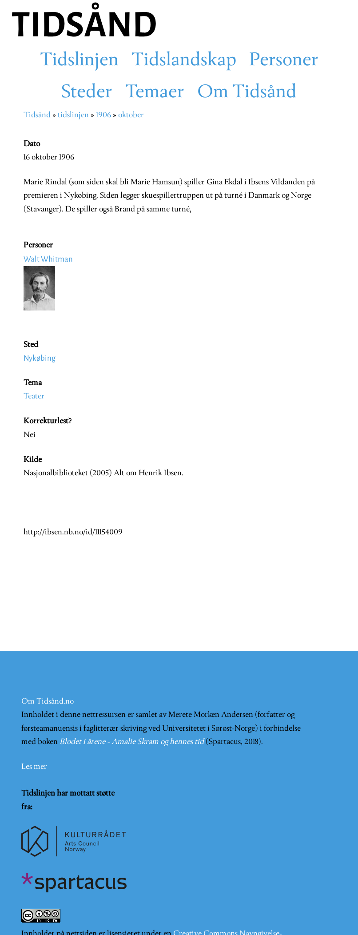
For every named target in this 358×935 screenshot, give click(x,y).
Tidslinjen (79, 61)
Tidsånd (37, 115)
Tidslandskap (183, 61)
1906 (103, 115)
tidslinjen (73, 115)
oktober (131, 115)
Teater (34, 396)
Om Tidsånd (247, 93)
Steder (86, 93)
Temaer (154, 93)
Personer (283, 61)
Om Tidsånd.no (47, 701)
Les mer (34, 767)
